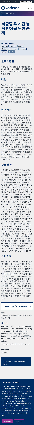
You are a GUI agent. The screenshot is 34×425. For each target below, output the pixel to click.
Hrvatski (14, 49)
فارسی (14, 1)
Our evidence (10, 13)
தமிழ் (4, 52)
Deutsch (22, 49)
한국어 (11, 52)
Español (9, 1)
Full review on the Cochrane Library (14, 363)
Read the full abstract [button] (16, 306)
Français (5, 49)
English (3, 1)
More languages (26, 1)
